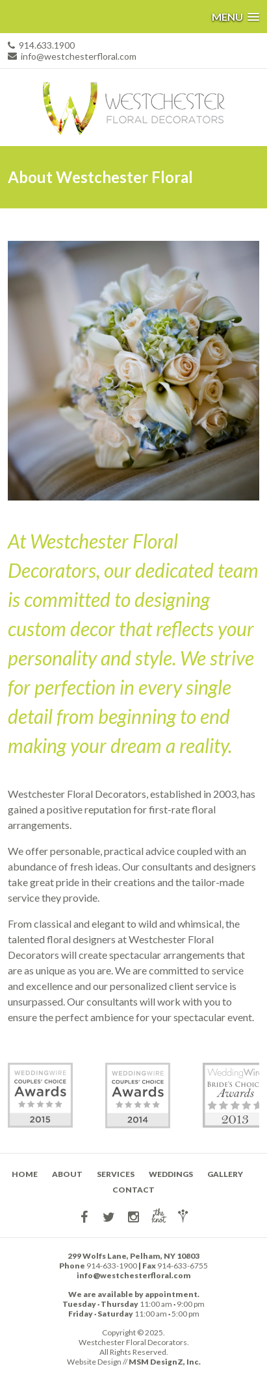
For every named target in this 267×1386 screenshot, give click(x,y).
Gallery (225, 1174)
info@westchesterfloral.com (78, 56)
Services (115, 1174)
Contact (133, 1189)
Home (25, 1174)
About (67, 1174)
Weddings (171, 1174)
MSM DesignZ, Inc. (165, 1362)
